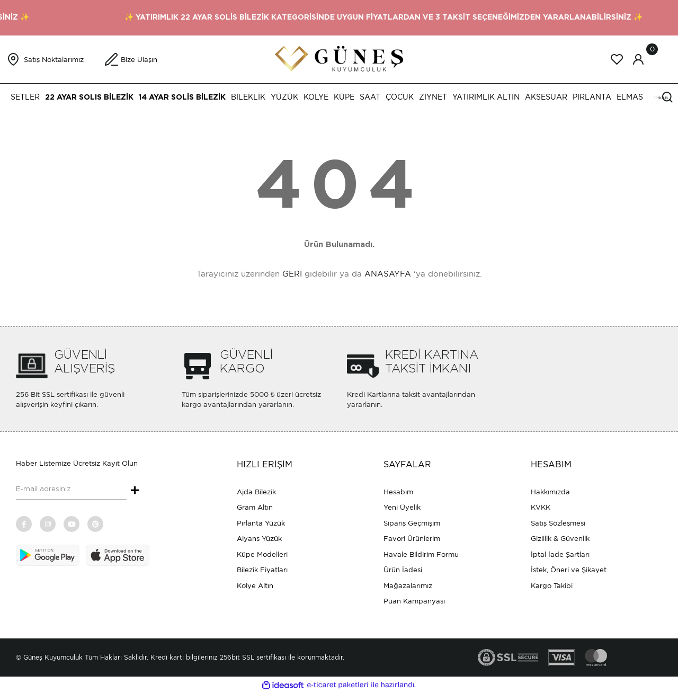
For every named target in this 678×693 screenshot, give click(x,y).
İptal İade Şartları (560, 554)
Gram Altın (255, 507)
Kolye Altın (255, 586)
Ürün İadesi (402, 570)
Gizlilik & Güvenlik (560, 539)
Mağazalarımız (407, 586)
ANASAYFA (387, 274)
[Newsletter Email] (71, 489)
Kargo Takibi (552, 586)
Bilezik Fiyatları (262, 570)
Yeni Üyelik (402, 507)
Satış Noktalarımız (54, 60)
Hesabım (398, 492)
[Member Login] (638, 59)
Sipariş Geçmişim (411, 523)
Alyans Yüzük (259, 539)
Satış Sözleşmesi (558, 523)
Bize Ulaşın (139, 60)
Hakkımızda (550, 492)
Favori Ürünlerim (411, 539)
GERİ (292, 274)
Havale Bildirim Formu (421, 554)
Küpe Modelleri (262, 554)
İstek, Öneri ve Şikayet (568, 570)
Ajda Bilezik (256, 492)
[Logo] (339, 59)
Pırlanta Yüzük (261, 523)
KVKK (540, 507)
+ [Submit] (135, 491)
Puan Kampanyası (414, 601)
